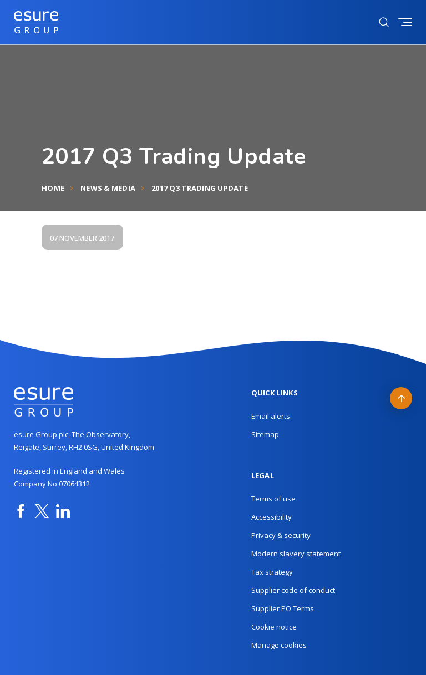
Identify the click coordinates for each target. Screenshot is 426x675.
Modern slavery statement (296, 554)
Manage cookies (279, 645)
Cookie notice (274, 627)
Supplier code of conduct (293, 590)
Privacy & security (281, 535)
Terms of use (273, 499)
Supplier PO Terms (282, 608)
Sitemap (265, 434)
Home (53, 188)
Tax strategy (272, 572)
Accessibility (271, 517)
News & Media (107, 188)
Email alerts (270, 416)
